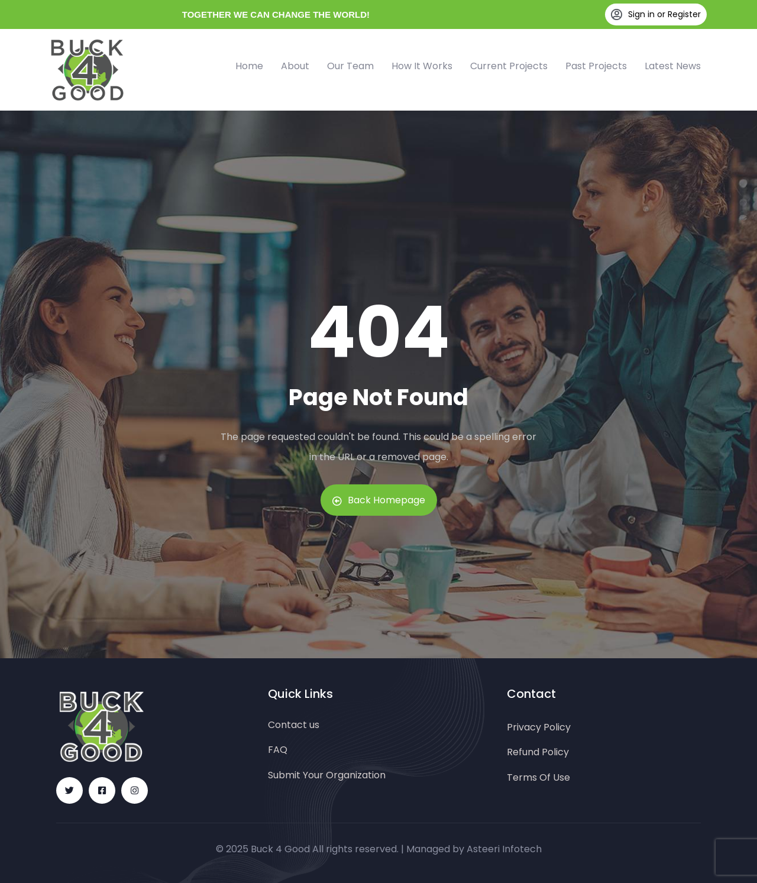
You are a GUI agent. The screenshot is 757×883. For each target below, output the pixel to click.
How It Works (422, 66)
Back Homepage (378, 500)
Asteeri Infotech (504, 849)
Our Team (350, 66)
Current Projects (509, 66)
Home (249, 66)
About (295, 66)
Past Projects (596, 66)
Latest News (673, 66)
